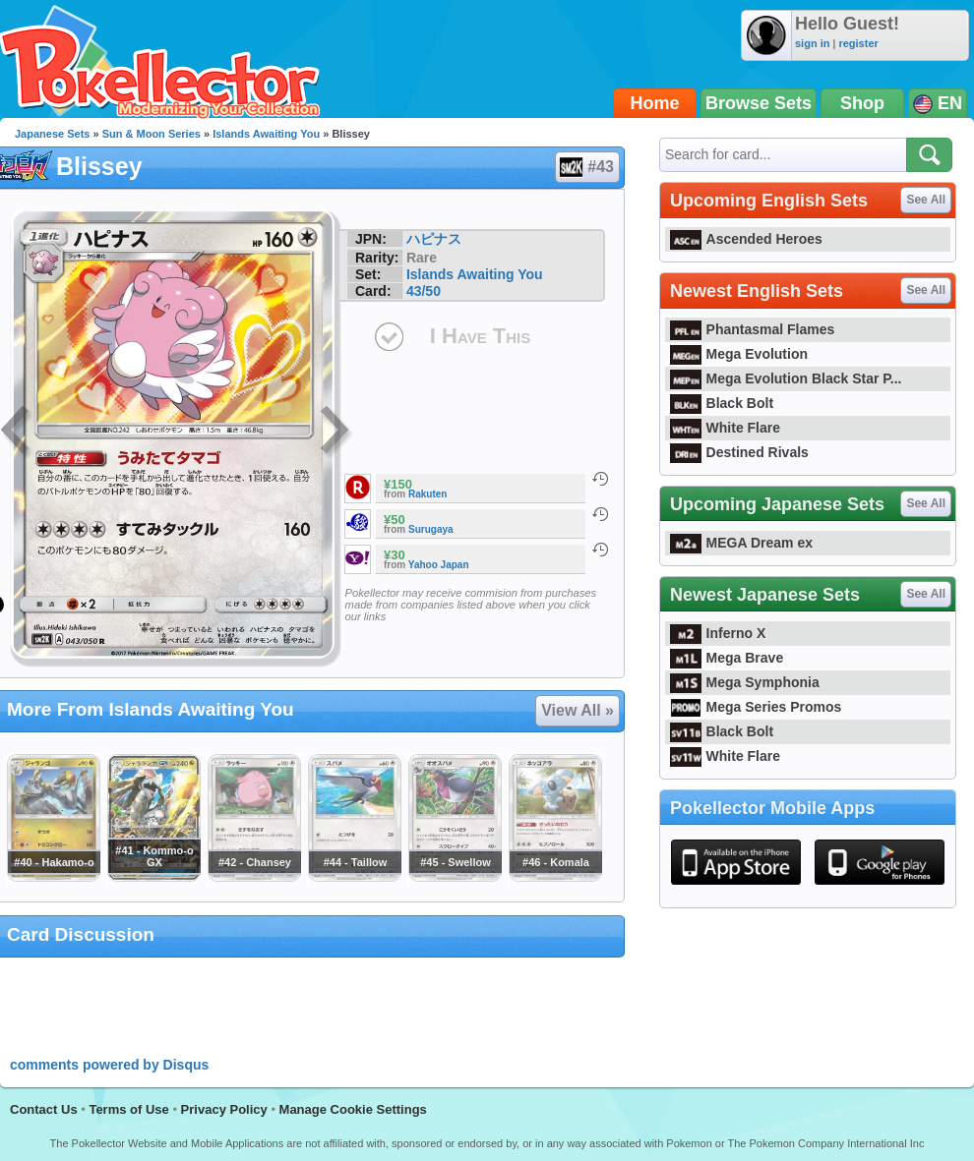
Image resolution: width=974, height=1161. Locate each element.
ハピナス (433, 239)
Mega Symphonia (745, 682)
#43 (586, 167)
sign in (812, 43)
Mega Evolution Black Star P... (786, 378)
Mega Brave (726, 658)
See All (925, 199)
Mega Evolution (739, 354)
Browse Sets (758, 103)
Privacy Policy (224, 1109)
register (858, 43)
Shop (862, 103)
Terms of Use (128, 1109)
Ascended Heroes (746, 239)
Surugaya (431, 529)
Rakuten (427, 494)
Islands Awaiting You (266, 134)
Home (655, 103)
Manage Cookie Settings (353, 1109)
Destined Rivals (739, 452)
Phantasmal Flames (752, 329)
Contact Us (44, 1109)
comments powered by (109, 1065)
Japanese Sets (52, 134)
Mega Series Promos (755, 707)
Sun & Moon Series (151, 134)
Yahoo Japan (438, 564)
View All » (577, 710)
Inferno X (717, 633)
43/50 (423, 291)
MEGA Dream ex (741, 543)
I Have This (480, 335)
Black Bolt (721, 403)
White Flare (725, 427)
